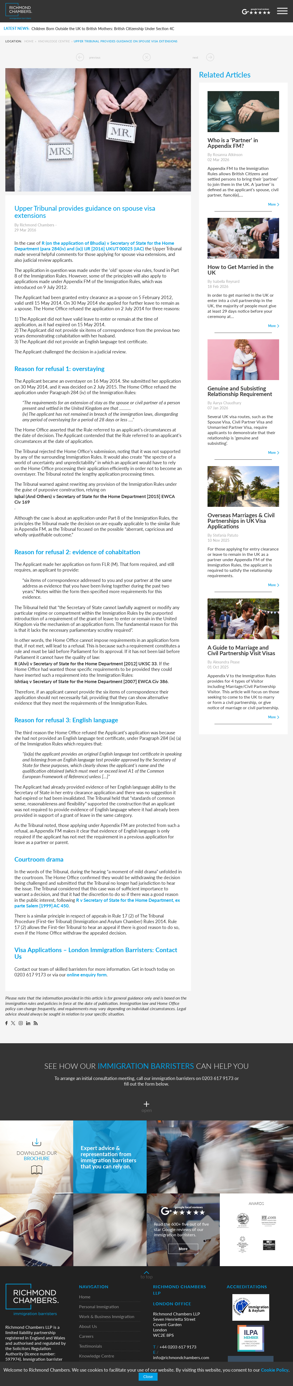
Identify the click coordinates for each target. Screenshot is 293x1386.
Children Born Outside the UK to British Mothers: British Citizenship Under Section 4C (103, 29)
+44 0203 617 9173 (174, 1347)
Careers (86, 1336)
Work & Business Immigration (106, 1316)
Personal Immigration (99, 1307)
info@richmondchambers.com (181, 1355)
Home (28, 41)
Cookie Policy (274, 1370)
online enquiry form (87, 974)
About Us (88, 1326)
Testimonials (90, 1346)
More (183, 1249)
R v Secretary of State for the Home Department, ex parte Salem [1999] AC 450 (97, 903)
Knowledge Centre (54, 41)
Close (148, 1377)
